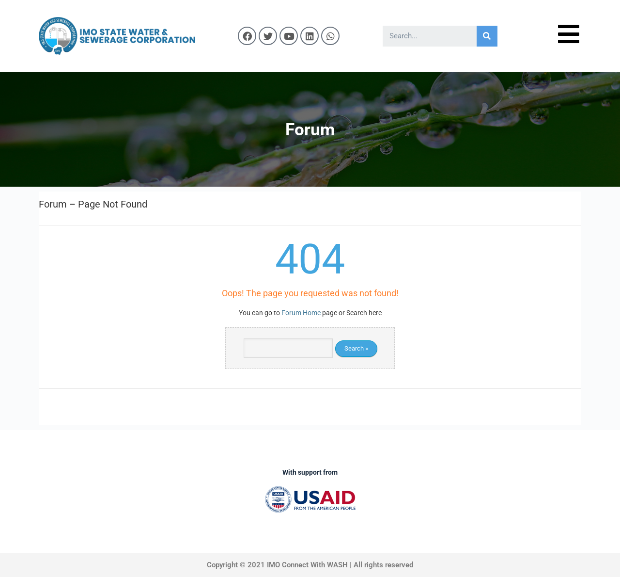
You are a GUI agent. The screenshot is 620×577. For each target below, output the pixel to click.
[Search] (487, 36)
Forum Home (301, 313)
